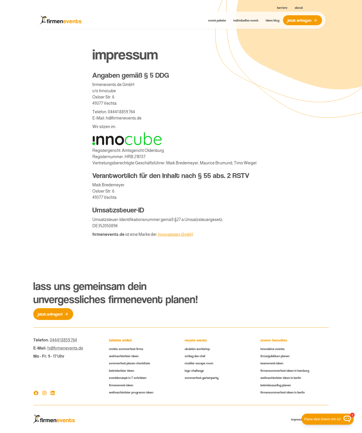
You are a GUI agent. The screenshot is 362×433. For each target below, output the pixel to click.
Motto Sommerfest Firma (126, 349)
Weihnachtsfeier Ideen (124, 356)
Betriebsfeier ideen (121, 370)
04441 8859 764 (63, 340)
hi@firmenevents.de (65, 348)
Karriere (282, 7)
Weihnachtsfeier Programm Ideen (131, 392)
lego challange (194, 370)
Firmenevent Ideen (121, 385)
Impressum (298, 419)
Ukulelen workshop (197, 349)
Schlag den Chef (195, 356)
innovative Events (272, 349)
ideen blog (272, 20)
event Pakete (217, 20)
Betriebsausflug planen (275, 385)
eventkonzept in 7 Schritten (127, 378)
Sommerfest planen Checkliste (129, 363)
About (299, 7)
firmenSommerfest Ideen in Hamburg (284, 370)
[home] (60, 20)
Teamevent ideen (271, 363)
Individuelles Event (245, 20)
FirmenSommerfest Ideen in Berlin (282, 392)
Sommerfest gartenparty (202, 378)
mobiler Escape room (199, 363)
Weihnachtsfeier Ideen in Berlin (280, 378)
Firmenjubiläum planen (275, 356)
